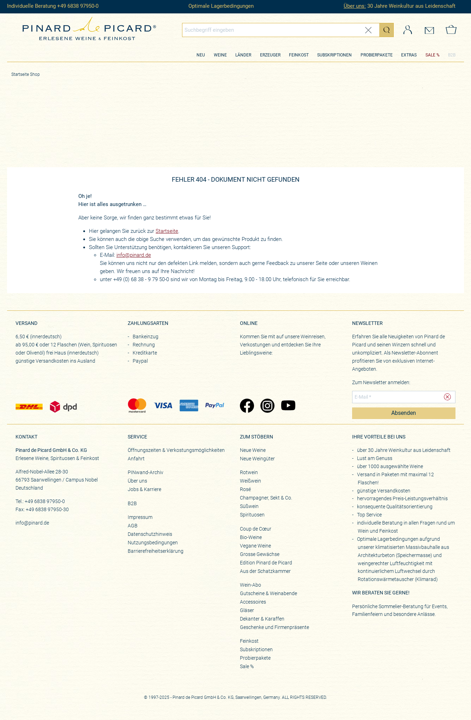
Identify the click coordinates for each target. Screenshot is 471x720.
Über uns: (355, 6)
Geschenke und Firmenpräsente (274, 627)
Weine (220, 55)
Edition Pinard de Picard (266, 562)
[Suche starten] (386, 30)
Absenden (403, 413)
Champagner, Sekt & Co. (266, 498)
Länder (243, 55)
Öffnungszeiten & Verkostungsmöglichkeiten (176, 450)
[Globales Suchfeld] (280, 30)
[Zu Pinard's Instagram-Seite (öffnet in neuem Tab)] (267, 406)
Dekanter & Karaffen (262, 619)
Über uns (137, 481)
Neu (201, 55)
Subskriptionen (334, 55)
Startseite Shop (25, 74)
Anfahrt (136, 458)
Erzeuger (270, 55)
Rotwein (249, 472)
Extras (409, 55)
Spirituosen (252, 515)
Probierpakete (377, 55)
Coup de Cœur (255, 529)
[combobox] (288, 30)
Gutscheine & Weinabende (268, 593)
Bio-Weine (251, 537)
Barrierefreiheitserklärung (155, 551)
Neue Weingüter (257, 458)
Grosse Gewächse (259, 554)
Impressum (140, 517)
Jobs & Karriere (144, 489)
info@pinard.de (133, 255)
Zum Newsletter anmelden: (381, 382)
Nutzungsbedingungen (153, 542)
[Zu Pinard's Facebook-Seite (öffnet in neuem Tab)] (247, 406)
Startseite (167, 231)
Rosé (245, 489)
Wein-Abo (250, 585)
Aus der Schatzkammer (265, 571)
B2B (451, 55)
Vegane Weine (255, 546)
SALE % (432, 55)
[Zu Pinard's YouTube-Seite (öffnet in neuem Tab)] (288, 406)
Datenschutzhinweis (150, 534)
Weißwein (250, 481)
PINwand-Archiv (145, 472)
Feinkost (299, 55)
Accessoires (253, 602)
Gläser (247, 610)
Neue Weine (253, 450)
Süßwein (249, 506)
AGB (133, 525)
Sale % (247, 666)
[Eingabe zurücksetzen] (368, 30)
